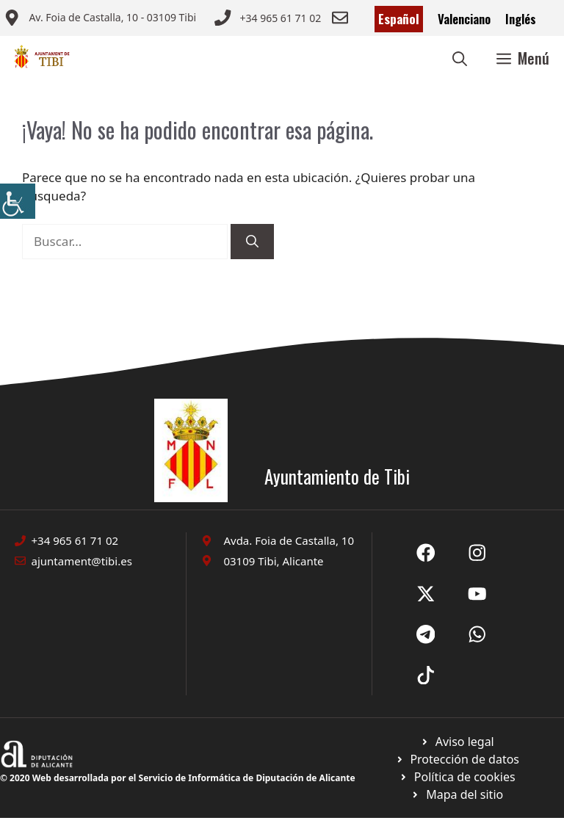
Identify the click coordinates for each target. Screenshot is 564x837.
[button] (460, 58)
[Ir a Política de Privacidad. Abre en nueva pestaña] (457, 741)
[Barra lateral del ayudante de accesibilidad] (17, 201)
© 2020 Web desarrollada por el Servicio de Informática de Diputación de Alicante (177, 778)
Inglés (520, 19)
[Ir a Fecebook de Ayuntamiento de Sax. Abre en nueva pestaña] (426, 552)
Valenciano (464, 19)
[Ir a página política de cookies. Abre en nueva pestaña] (457, 759)
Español (398, 19)
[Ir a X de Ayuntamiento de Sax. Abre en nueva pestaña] (477, 552)
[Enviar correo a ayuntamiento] (100, 19)
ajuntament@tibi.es (82, 561)
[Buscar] (252, 241)
